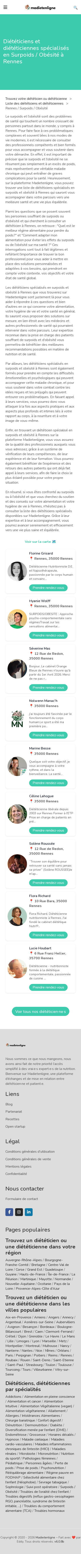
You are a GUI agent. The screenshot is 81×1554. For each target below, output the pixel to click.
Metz (63, 1341)
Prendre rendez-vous (48, 587)
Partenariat (13, 1111)
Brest (28, 1331)
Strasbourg (34, 1365)
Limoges (22, 1341)
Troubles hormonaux (49, 1510)
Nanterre (12, 1350)
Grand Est (34, 1269)
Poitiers (39, 1355)
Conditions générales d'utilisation (30, 1151)
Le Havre (52, 1336)
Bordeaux (47, 1326)
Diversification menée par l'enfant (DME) (36, 1430)
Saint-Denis (42, 1360)
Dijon (22, 1336)
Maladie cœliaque (35, 1439)
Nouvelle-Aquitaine (20, 1283)
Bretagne (38, 1264)
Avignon (13, 1326)
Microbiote (27, 1453)
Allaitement (57, 1411)
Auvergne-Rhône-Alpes (23, 1260)
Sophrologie (14, 1487)
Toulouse (65, 1365)
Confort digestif (49, 1420)
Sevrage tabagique (53, 1482)
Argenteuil (13, 1322)
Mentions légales (18, 1166)
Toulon (50, 1365)
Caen (39, 1331)
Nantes (27, 1350)
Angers (53, 1317)
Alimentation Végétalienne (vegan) (46, 1406)
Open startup (15, 1126)
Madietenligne (45, 1537)
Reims (53, 1355)
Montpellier (14, 1346)
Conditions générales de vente (28, 1159)
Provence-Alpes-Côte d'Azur (38, 1288)
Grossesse (37, 1434)
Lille (10, 1341)
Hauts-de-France (32, 1274)
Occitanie (44, 1283)
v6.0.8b (59, 1542)
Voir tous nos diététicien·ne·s (40, 1011)
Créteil (10, 1336)
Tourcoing (12, 1369)
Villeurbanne (42, 1369)
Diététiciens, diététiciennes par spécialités (37, 1386)
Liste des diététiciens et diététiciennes (34, 103)
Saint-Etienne (63, 1360)
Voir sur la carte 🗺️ (40, 541)
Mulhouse (50, 1346)
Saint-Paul (15, 1365)
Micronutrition (48, 1453)
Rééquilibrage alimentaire (24, 1472)
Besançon (29, 1326)
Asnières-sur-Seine (38, 1322)
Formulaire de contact (21, 1199)
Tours (26, 1369)
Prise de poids (27, 1468)
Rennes (66, 1355)
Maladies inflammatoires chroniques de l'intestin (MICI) (38, 1446)
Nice (38, 1350)
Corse (20, 1269)
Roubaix (11, 1360)
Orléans (63, 1350)
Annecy (67, 1317)
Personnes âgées (38, 1463)
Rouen (25, 1360)
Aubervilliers (65, 1322)
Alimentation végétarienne (25, 1411)
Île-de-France (58, 1274)
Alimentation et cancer (24, 1401)
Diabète (56, 1425)
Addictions (13, 1396)
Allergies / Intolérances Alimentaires (32, 1415)
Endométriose (16, 1434)
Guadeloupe (54, 1269)
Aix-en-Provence (18, 1317)
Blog (9, 1104)
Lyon (35, 1341)
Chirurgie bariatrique (20, 1420)
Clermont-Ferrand (59, 1331)
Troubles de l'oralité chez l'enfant (44, 1491)
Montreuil (32, 1346)
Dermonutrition (36, 1425)
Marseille (49, 1341)
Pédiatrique (14, 1463)
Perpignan (23, 1355)
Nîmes (50, 1350)
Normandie (63, 1279)
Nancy (64, 1346)
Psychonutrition (52, 1468)
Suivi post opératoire (41, 1487)
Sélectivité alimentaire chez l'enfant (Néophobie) (34, 1480)
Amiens (40, 1317)
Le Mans (68, 1336)
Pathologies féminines (39, 1458)
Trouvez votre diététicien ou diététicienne (36, 98)
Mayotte (45, 1279)
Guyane (11, 1274)
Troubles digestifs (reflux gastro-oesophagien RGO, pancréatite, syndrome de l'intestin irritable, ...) (39, 1501)
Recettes (12, 1119)
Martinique (28, 1279)
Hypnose (12, 1439)
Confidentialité (16, 1173)
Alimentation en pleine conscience (49, 1396)
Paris (9, 1355)
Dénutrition (13, 1425)
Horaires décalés (61, 1434)
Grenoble (36, 1336)
